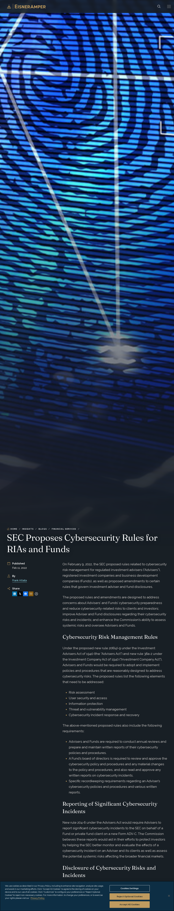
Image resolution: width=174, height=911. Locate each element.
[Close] (169, 895)
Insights (28, 529)
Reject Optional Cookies (129, 896)
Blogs (43, 529)
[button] (169, 6)
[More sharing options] (36, 593)
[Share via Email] (31, 593)
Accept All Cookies (130, 904)
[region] (87, 896)
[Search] (159, 6)
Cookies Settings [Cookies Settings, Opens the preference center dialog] (130, 888)
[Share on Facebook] (25, 593)
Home (12, 529)
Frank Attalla (19, 580)
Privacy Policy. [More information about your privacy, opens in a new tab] (38, 898)
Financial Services (64, 529)
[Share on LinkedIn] (14, 593)
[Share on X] (20, 593)
